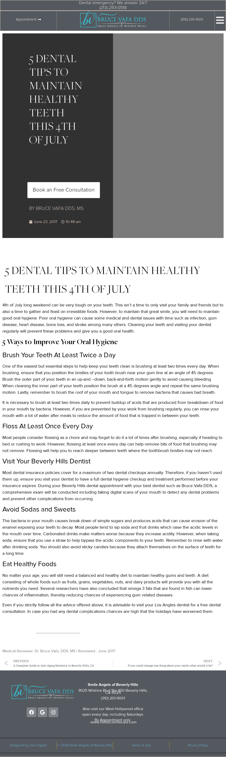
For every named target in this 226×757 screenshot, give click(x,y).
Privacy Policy (198, 745)
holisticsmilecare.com (118, 722)
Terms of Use (141, 745)
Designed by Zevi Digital (28, 745)
